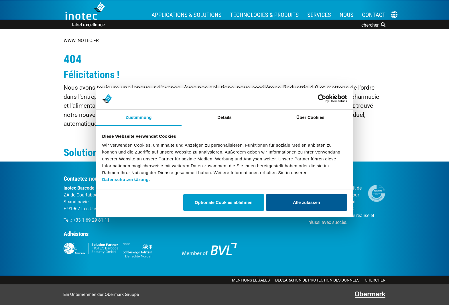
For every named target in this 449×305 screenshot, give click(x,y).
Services (319, 14)
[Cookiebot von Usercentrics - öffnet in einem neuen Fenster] (322, 98)
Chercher (375, 280)
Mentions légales (251, 280)
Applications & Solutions (186, 14)
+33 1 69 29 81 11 (91, 220)
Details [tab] (224, 117)
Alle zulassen (306, 202)
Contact (373, 14)
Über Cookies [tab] (310, 117)
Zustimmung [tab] (139, 117)
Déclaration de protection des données (317, 280)
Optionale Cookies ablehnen (224, 202)
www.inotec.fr (81, 40)
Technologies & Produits (264, 14)
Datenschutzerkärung (125, 179)
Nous (346, 14)
